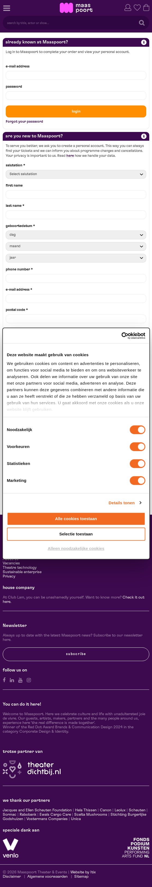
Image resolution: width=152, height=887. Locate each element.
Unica (76, 819)
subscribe (76, 654)
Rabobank (28, 815)
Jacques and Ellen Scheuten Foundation (37, 810)
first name (14, 185)
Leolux (120, 810)
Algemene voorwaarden (47, 877)
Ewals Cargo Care (55, 815)
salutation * (15, 165)
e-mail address (17, 66)
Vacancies (11, 563)
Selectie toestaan (76, 534)
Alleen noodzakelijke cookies (76, 548)
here (70, 156)
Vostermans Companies (47, 819)
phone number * (19, 269)
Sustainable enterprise (22, 572)
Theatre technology (20, 568)
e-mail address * (19, 289)
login (76, 111)
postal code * (17, 310)
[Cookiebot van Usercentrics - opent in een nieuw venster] (121, 335)
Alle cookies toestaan (76, 518)
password (14, 87)
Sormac (9, 815)
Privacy (9, 576)
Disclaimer (12, 877)
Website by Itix (83, 872)
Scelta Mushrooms (90, 815)
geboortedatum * (20, 226)
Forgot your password (24, 121)
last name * (15, 206)
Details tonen (122, 502)
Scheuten (137, 810)
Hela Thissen (86, 810)
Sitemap (81, 877)
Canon (105, 810)
